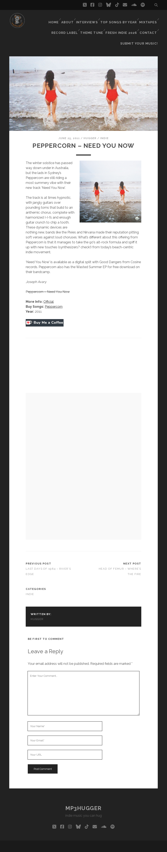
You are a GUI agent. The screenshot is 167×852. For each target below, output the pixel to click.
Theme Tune (93, 22)
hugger (90, 120)
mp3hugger (83, 791)
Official (48, 284)
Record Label (67, 22)
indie (104, 120)
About (69, 17)
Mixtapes (148, 17)
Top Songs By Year (120, 17)
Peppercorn (54, 289)
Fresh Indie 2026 (122, 22)
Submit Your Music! (141, 27)
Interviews (89, 17)
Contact (148, 22)
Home (54, 17)
